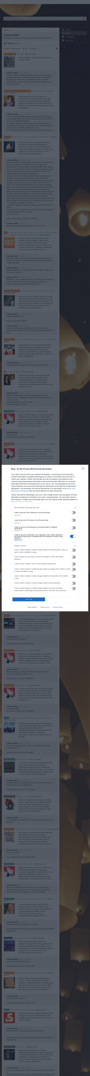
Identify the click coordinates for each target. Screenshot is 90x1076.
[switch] (73, 512)
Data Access (44, 607)
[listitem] (45, 507)
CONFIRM (29, 599)
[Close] (84, 469)
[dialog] (45, 538)
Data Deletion (32, 607)
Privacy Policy (58, 607)
